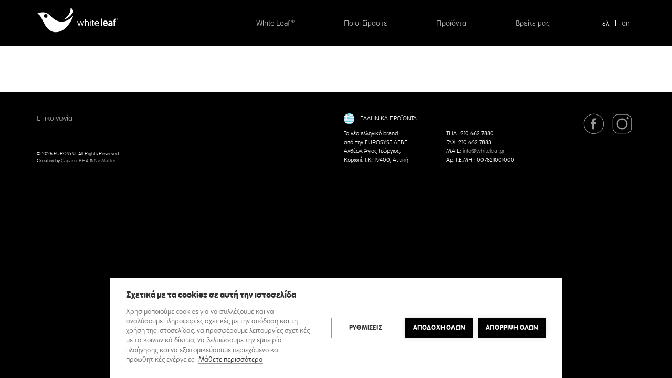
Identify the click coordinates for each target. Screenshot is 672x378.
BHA (84, 161)
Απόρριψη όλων (512, 327)
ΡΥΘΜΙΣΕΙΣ (365, 327)
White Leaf (275, 23)
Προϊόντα (451, 23)
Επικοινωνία (54, 118)
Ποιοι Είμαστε (365, 23)
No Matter (105, 161)
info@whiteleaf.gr (484, 151)
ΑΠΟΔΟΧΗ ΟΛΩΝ (439, 327)
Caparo (69, 161)
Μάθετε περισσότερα (230, 359)
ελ (606, 23)
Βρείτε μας (533, 23)
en (626, 23)
